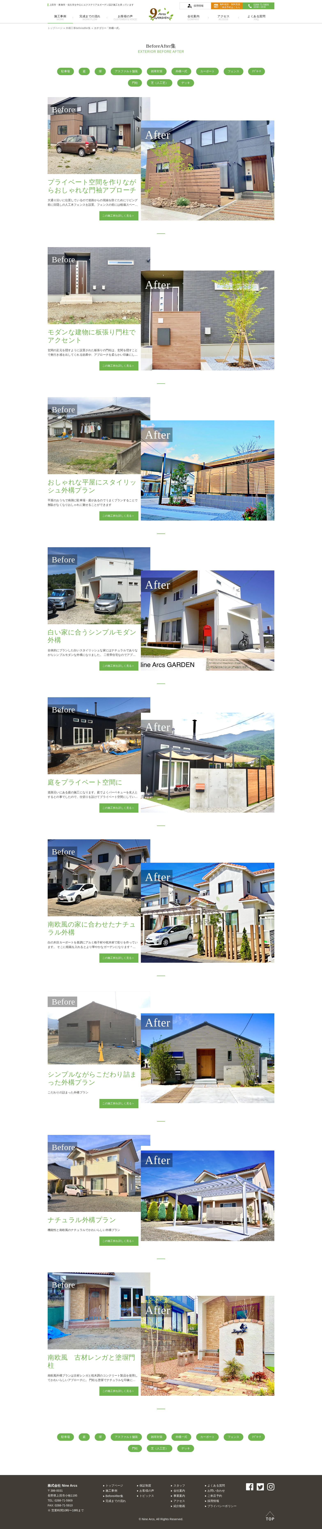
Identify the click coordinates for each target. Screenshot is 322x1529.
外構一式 (181, 71)
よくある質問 (256, 18)
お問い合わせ (216, 1490)
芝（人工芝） (159, 82)
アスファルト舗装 (126, 71)
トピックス (146, 1495)
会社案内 (193, 18)
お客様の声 (125, 18)
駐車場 (65, 71)
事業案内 (179, 1495)
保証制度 (145, 1485)
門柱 (135, 82)
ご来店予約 (214, 1495)
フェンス (233, 71)
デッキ (185, 82)
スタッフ (179, 1485)
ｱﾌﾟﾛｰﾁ (256, 71)
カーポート (207, 71)
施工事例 (60, 18)
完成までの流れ (90, 18)
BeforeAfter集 (114, 1496)
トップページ (114, 1485)
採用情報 (213, 1501)
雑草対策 (156, 71)
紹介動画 (179, 1506)
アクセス (223, 18)
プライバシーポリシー (222, 1506)
